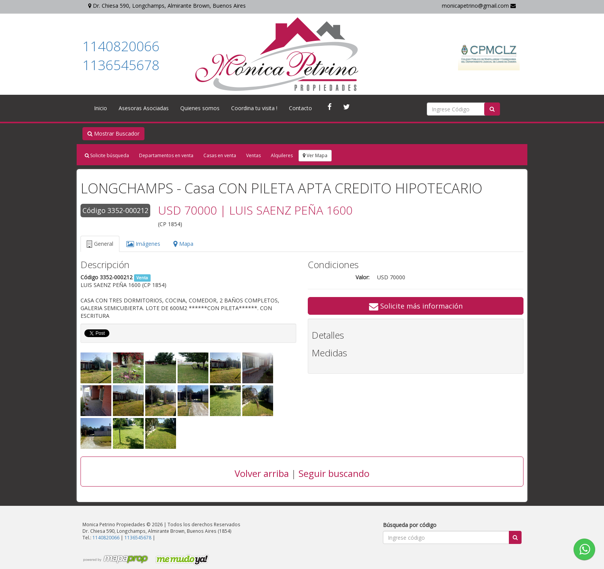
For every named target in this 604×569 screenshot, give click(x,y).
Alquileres (282, 155)
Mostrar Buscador (113, 133)
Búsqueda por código (409, 525)
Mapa (183, 243)
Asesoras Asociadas (144, 108)
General (100, 243)
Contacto (300, 108)
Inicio (100, 108)
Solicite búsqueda (107, 155)
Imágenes (143, 243)
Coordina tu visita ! (254, 108)
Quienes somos (200, 108)
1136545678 (120, 65)
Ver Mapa (315, 155)
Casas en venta (219, 155)
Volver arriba (262, 473)
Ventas (253, 155)
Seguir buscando (334, 473)
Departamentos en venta (166, 155)
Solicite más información (416, 306)
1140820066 (120, 46)
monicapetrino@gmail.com (479, 5)
